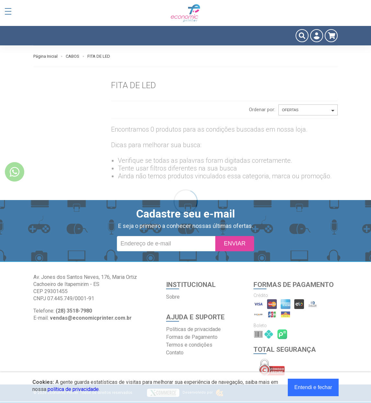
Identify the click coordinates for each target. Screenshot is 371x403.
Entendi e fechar (313, 387)
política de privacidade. (74, 389)
